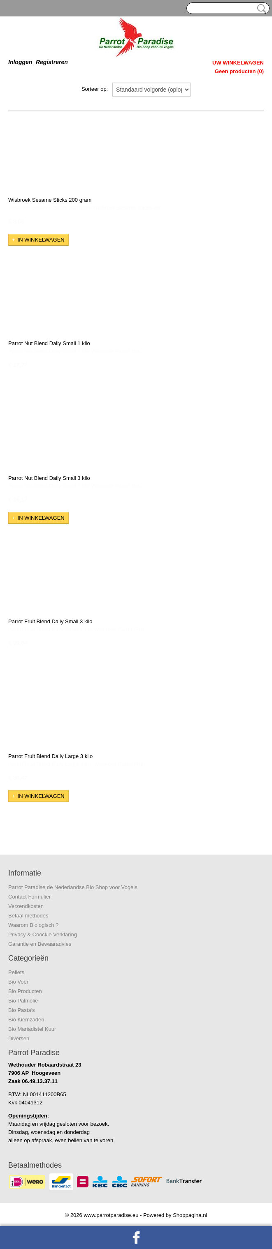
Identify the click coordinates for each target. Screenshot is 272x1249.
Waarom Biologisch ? (33, 925)
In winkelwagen (41, 240)
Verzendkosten (26, 906)
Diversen (18, 1038)
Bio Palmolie (23, 1001)
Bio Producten (25, 991)
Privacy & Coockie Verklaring (42, 934)
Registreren (52, 62)
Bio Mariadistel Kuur (32, 1029)
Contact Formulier (29, 897)
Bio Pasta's (21, 1010)
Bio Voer (18, 982)
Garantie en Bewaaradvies (39, 944)
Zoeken (260, 8)
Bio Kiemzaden (26, 1019)
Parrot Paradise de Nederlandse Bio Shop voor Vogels (72, 887)
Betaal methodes (28, 916)
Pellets (16, 972)
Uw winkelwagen (238, 63)
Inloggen (20, 62)
